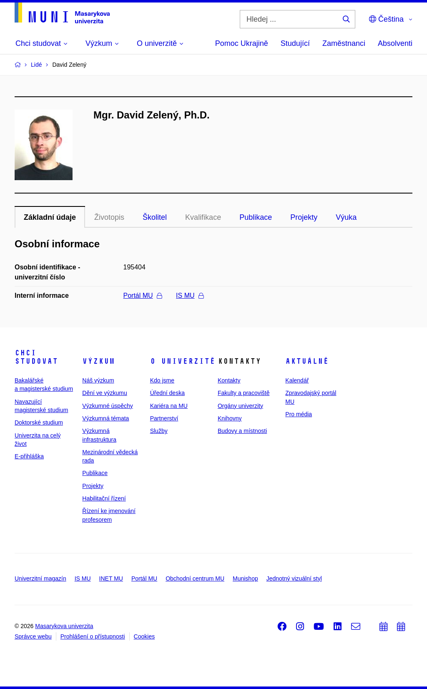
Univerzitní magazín (40, 578)
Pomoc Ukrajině (241, 43)
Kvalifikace (203, 217)
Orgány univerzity (240, 405)
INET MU (111, 578)
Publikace (255, 217)
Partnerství (164, 418)
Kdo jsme (162, 380)
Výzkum (98, 361)
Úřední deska (167, 393)
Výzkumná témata (105, 418)
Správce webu (33, 636)
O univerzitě (182, 361)
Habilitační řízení (104, 498)
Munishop (245, 578)
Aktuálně (307, 361)
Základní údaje (50, 217)
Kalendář (297, 380)
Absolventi (395, 43)
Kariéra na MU (169, 405)
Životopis (109, 217)
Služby (159, 430)
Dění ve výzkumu (104, 393)
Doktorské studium (39, 422)
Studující (295, 43)
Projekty (303, 217)
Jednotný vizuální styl (294, 578)
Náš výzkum (98, 380)
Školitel (155, 217)
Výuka (346, 217)
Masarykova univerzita (64, 626)
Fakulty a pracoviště (244, 393)
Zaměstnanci (343, 43)
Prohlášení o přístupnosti (92, 636)
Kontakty (229, 380)
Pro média (298, 414)
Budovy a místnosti (242, 430)
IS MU (189, 295)
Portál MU (142, 295)
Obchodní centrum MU (195, 578)
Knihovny (230, 418)
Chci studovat (36, 357)
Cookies (144, 636)
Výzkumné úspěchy (107, 405)
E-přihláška (29, 456)
